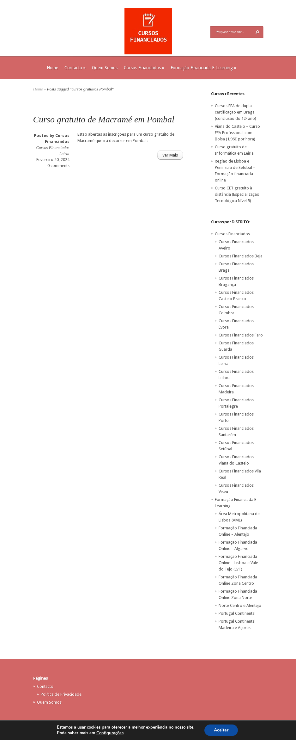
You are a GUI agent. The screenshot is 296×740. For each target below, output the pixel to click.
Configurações (110, 733)
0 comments (58, 165)
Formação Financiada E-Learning (203, 67)
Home (52, 67)
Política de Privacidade (61, 694)
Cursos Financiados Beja (241, 256)
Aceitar (221, 730)
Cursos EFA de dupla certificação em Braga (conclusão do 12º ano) (235, 112)
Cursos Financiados (144, 67)
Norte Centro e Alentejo (240, 605)
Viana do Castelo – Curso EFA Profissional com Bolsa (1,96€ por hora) (237, 132)
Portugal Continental (237, 613)
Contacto (75, 67)
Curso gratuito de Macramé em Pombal (103, 119)
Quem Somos (105, 67)
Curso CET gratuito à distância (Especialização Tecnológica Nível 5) (237, 194)
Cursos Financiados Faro (241, 335)
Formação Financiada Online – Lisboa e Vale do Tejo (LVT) (238, 562)
